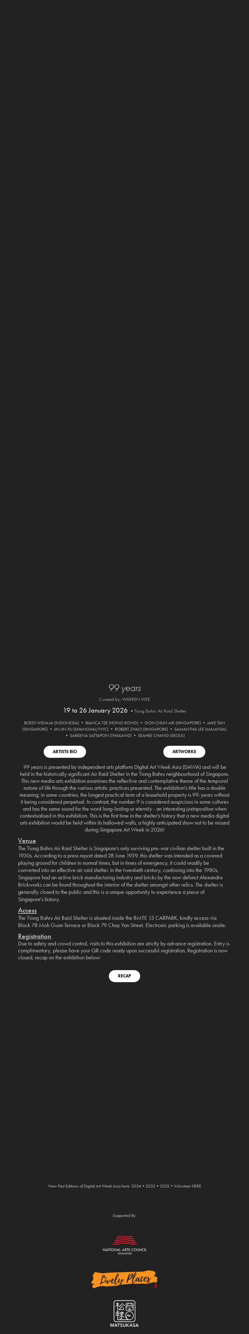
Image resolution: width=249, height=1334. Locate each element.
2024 (136, 1186)
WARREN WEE (136, 699)
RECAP (124, 976)
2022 (165, 1186)
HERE (196, 1186)
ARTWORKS (184, 751)
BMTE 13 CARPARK (155, 917)
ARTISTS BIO (65, 751)
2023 (150, 1186)
